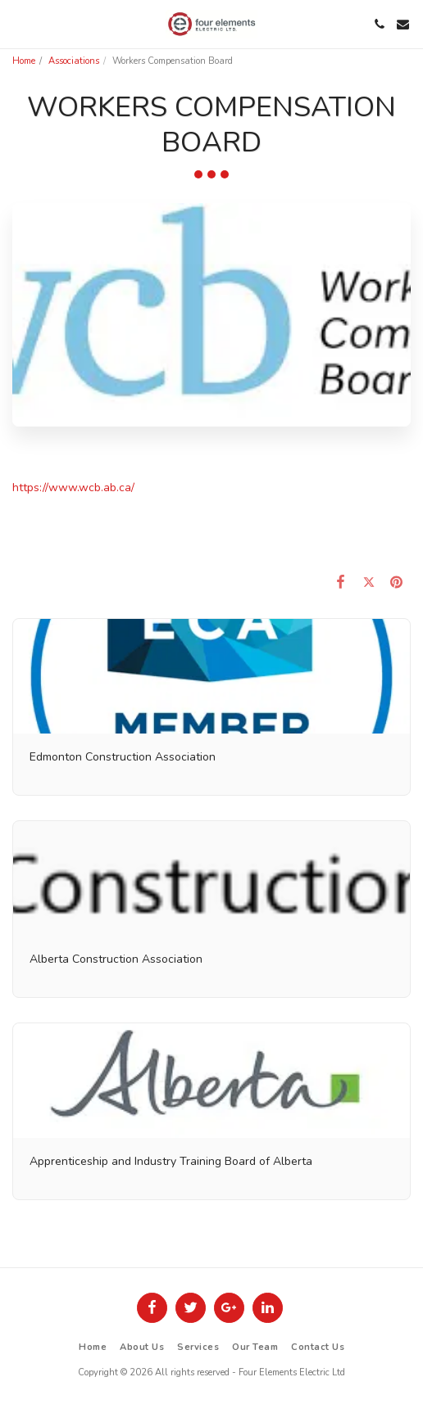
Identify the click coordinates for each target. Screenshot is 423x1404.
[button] (18, 23)
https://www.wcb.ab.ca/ (73, 487)
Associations (73, 61)
